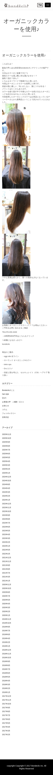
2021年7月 (6, 573)
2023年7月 (6, 523)
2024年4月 (6, 488)
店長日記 (5, 417)
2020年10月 (6, 588)
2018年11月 (6, 654)
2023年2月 (6, 542)
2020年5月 (6, 600)
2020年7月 (6, 596)
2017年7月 (6, 715)
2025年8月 (6, 446)
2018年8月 (6, 665)
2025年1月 (6, 473)
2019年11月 (6, 619)
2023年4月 (6, 534)
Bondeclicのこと (8, 390)
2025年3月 (6, 465)
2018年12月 (6, 650)
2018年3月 (6, 685)
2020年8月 (6, 592)
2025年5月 (6, 457)
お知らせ (5, 406)
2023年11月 (6, 508)
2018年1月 (6, 692)
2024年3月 (6, 492)
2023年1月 (6, 546)
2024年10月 (6, 481)
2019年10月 (6, 623)
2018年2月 (6, 688)
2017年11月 (6, 700)
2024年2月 (6, 496)
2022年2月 (6, 554)
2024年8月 (6, 484)
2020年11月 (6, 585)
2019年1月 (6, 646)
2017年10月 (6, 704)
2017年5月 (6, 723)
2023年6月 (6, 527)
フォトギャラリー (9, 413)
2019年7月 (6, 631)
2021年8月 (6, 569)
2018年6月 (6, 673)
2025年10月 (6, 438)
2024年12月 (6, 477)
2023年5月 (6, 531)
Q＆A (4, 398)
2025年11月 (6, 434)
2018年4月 (6, 681)
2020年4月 (6, 604)
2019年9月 (6, 627)
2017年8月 (6, 711)
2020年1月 (6, 615)
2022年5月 (6, 550)
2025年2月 (6, 469)
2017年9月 (6, 708)
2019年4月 (6, 638)
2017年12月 (6, 696)
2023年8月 (6, 519)
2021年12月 (6, 558)
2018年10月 (6, 658)
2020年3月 (6, 608)
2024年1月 (6, 500)
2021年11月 (6, 561)
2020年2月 (6, 611)
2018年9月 (6, 661)
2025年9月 (6, 442)
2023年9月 (6, 515)
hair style (5, 394)
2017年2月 (6, 735)
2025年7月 (6, 450)
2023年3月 (6, 538)
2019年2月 (6, 642)
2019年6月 (6, 634)
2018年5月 (6, 677)
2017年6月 (6, 719)
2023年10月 (6, 511)
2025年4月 (6, 461)
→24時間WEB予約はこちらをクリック (18, 336)
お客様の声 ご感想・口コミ (13, 402)
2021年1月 (6, 581)
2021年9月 (6, 565)
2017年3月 (6, 731)
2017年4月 (6, 727)
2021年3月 (6, 577)
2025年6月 (6, 454)
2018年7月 (6, 669)
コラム (4, 410)
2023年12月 (6, 504)
